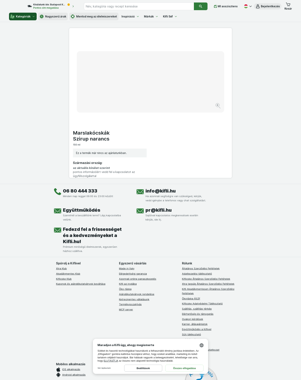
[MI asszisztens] (225, 6)
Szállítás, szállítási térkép (197, 238)
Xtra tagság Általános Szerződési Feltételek (208, 213)
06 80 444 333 (80, 121)
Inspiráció (130, 16)
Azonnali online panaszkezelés (137, 208)
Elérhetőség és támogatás (197, 243)
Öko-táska (125, 218)
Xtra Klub (61, 198)
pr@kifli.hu (159, 140)
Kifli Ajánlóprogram (193, 284)
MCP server (126, 239)
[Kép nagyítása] (137, 94)
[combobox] (142, 6)
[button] (267, 6)
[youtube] (139, 299)
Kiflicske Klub (64, 208)
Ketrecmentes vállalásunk (134, 229)
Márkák (151, 16)
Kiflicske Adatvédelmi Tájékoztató (202, 233)
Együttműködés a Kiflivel (196, 259)
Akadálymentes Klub (68, 203)
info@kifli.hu (161, 121)
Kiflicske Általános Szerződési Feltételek (206, 208)
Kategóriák (23, 16)
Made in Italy (126, 198)
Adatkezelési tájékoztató (197, 203)
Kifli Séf (170, 16)
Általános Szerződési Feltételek (201, 198)
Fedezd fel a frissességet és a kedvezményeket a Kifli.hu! (92, 165)
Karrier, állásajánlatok (195, 254)
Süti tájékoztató (191, 264)
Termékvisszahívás (130, 234)
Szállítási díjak (190, 269)
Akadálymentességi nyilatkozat (200, 279)
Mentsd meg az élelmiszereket (94, 16)
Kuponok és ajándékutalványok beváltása (80, 213)
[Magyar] (247, 6)
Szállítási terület (191, 274)
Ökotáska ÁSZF (191, 228)
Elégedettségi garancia (133, 203)
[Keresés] (201, 6)
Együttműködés (81, 140)
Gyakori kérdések (192, 249)
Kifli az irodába (128, 213)
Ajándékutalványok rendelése (136, 224)
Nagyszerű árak (53, 16)
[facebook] (121, 299)
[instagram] (130, 299)
